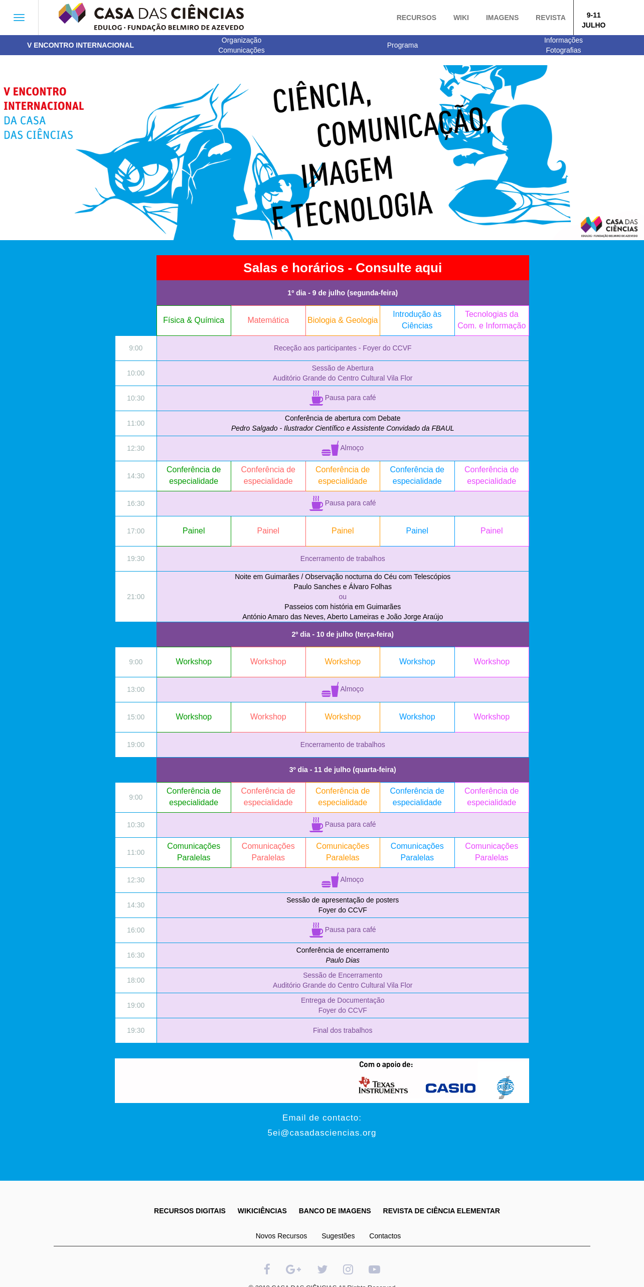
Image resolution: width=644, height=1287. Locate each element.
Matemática (268, 320)
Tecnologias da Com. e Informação (491, 320)
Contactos (385, 1236)
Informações (563, 40)
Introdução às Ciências (417, 320)
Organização (241, 40)
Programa (402, 45)
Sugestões (338, 1236)
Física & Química (193, 320)
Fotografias (563, 50)
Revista (551, 18)
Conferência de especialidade (194, 475)
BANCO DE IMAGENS (335, 1211)
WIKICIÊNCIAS (262, 1211)
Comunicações (241, 50)
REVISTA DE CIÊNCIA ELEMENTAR (441, 1211)
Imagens (502, 18)
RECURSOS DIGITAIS (190, 1211)
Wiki (461, 18)
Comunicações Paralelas (193, 852)
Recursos (416, 18)
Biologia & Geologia (342, 320)
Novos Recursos (281, 1236)
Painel (194, 530)
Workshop (194, 661)
